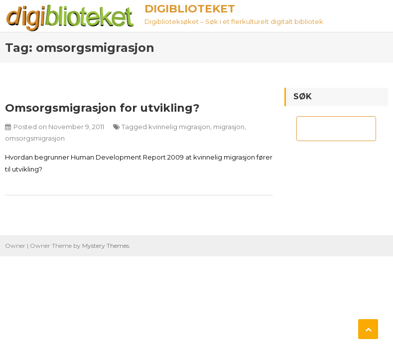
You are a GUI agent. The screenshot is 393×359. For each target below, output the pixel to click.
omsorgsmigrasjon (35, 138)
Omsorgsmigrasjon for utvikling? (102, 108)
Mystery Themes (105, 245)
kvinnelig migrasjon (179, 127)
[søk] (327, 129)
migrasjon (229, 127)
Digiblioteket (189, 8)
